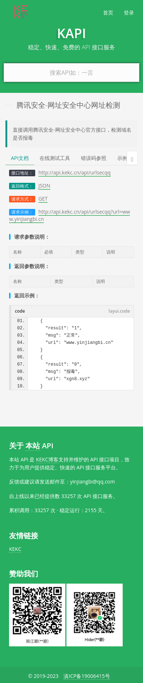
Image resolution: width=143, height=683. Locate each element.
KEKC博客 (47, 459)
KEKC (15, 549)
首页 (108, 12)
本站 (32, 445)
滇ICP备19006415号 (87, 675)
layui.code (119, 311)
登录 (129, 12)
